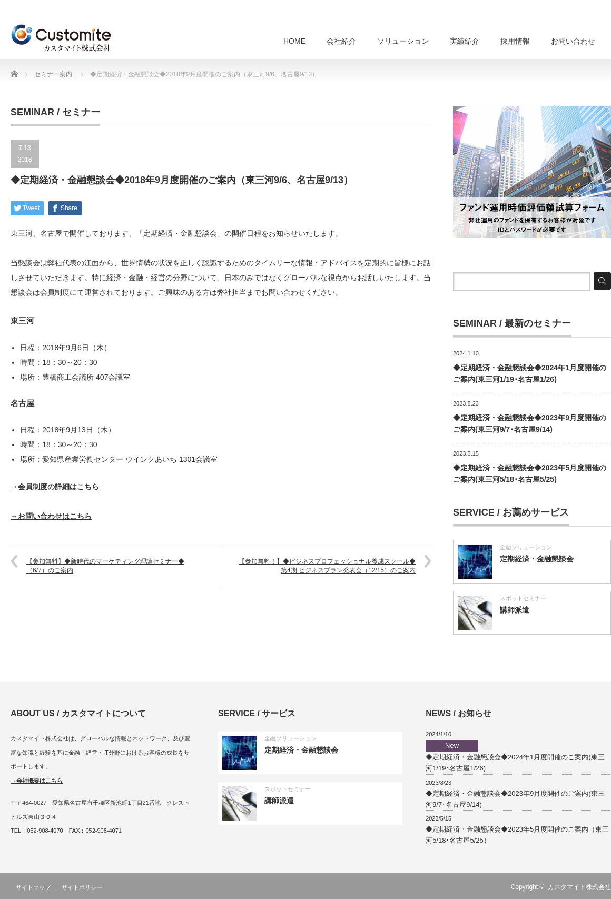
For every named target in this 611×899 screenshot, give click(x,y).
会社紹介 (341, 41)
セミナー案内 (53, 74)
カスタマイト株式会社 (579, 887)
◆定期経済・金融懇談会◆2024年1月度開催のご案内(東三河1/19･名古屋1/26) (515, 756)
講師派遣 (514, 610)
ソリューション (403, 41)
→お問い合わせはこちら (51, 516)
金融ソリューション (526, 547)
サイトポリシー (82, 887)
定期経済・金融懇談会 (537, 559)
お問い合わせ (573, 41)
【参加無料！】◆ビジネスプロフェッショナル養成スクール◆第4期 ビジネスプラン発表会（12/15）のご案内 (327, 566)
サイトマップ (33, 887)
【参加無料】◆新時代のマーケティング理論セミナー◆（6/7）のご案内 (105, 566)
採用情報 (515, 41)
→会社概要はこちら (37, 780)
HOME (294, 41)
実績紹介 (464, 41)
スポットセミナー (523, 598)
